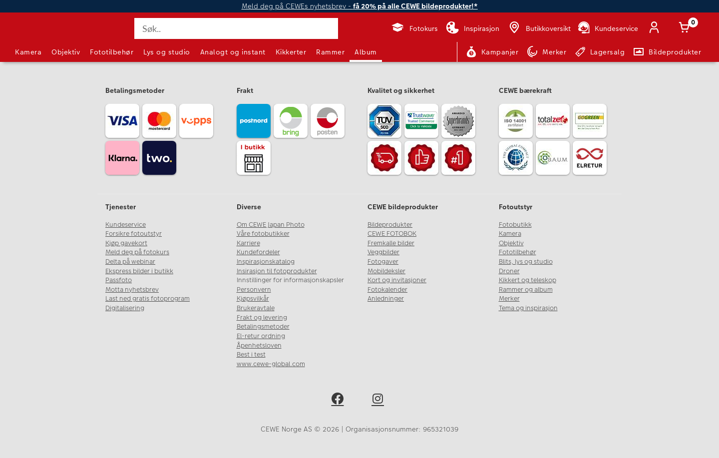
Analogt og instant (233, 52)
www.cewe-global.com (271, 364)
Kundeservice (125, 224)
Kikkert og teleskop (527, 280)
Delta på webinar (130, 261)
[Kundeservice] (607, 28)
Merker (509, 298)
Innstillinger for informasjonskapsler (290, 280)
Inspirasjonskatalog (266, 261)
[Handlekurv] (686, 28)
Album (366, 52)
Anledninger (385, 298)
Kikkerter (291, 52)
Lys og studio (166, 52)
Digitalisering (124, 308)
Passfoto (118, 280)
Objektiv (65, 52)
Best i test (251, 354)
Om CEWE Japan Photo (271, 224)
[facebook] (339, 400)
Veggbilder (383, 252)
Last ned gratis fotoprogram (147, 298)
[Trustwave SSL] (422, 122)
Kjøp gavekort (126, 243)
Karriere (248, 243)
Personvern (254, 289)
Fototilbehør (111, 52)
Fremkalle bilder (390, 243)
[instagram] (379, 400)
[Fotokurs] (414, 28)
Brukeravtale (256, 308)
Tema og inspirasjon (528, 308)
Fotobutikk (515, 224)
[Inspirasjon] (472, 28)
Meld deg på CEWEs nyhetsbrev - (360, 6)
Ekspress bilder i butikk (139, 271)
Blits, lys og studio (526, 261)
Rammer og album (526, 289)
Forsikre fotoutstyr (133, 233)
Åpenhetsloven (259, 345)
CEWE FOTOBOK (391, 233)
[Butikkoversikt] (538, 28)
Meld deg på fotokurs (137, 252)
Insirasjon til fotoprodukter (277, 271)
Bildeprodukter (389, 224)
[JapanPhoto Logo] (42, 37)
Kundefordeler (258, 252)
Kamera (28, 52)
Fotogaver (382, 261)
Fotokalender (387, 289)
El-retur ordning (261, 336)
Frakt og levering (262, 317)
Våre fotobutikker (263, 233)
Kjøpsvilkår (253, 298)
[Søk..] (236, 28)
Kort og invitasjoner (396, 280)
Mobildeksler (386, 271)
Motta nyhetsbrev (132, 289)
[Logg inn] (656, 28)
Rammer (330, 52)
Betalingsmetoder (263, 326)
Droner (509, 271)
